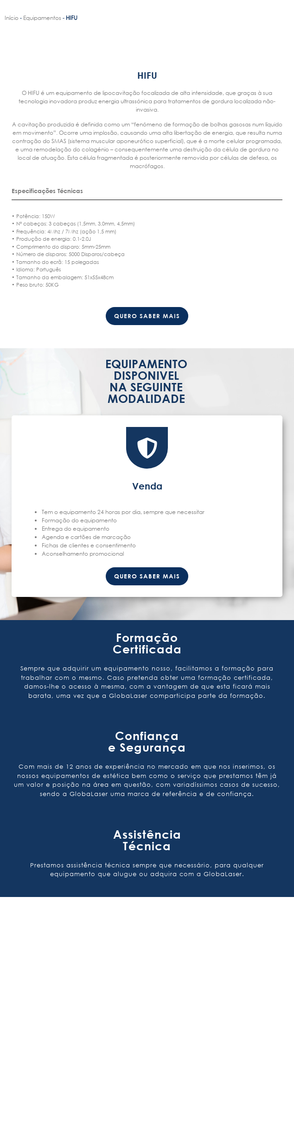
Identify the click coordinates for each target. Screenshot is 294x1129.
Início (12, 17)
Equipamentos (42, 17)
